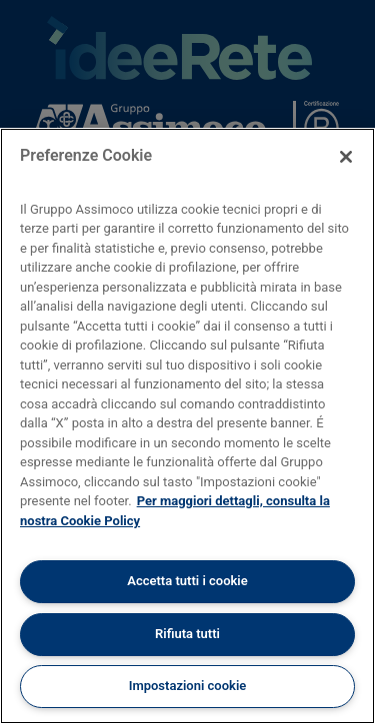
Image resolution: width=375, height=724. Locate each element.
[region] (187, 426)
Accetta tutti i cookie (187, 580)
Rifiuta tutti (187, 633)
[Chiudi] (346, 157)
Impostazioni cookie (188, 685)
